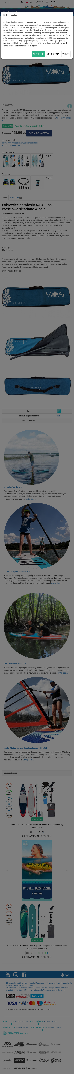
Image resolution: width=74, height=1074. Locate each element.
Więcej (66, 54)
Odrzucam (53, 54)
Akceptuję (38, 54)
